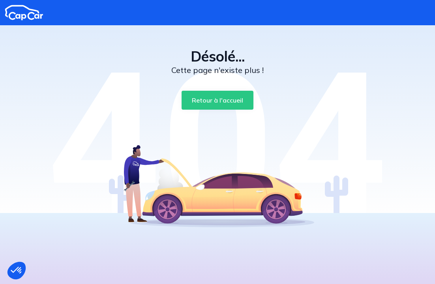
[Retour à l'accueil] (217, 100)
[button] (16, 270)
